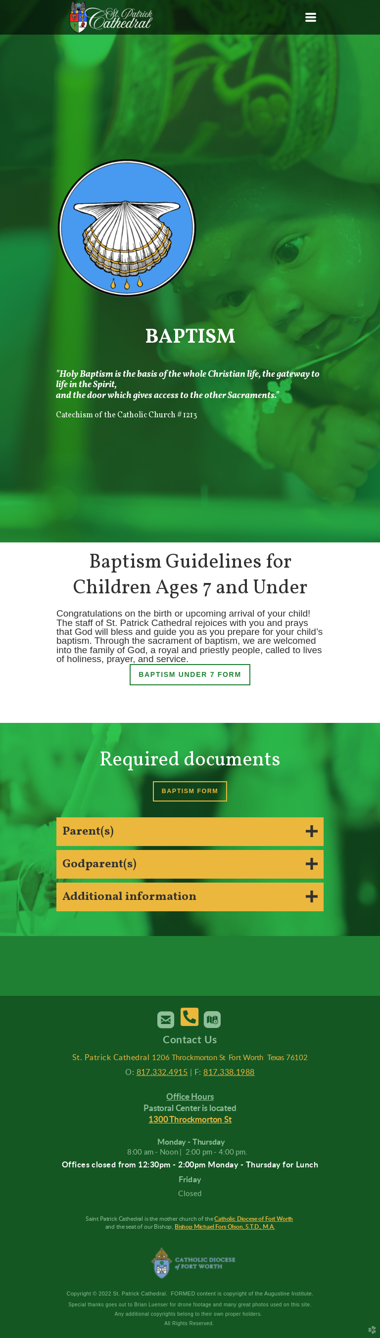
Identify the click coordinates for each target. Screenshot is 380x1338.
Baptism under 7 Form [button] (190, 674)
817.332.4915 (162, 1072)
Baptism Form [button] (190, 791)
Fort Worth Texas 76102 (268, 1058)
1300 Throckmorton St (190, 1120)
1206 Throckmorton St (189, 1058)
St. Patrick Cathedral (110, 1058)
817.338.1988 (229, 1072)
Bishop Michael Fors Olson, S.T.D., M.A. (225, 1227)
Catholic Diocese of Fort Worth (253, 1219)
